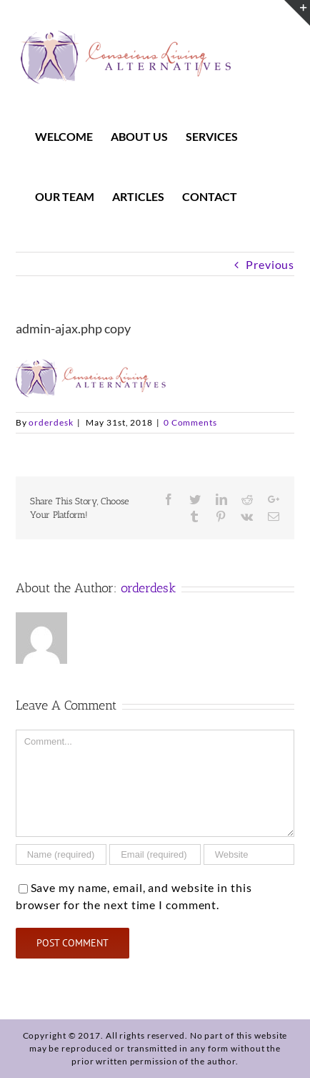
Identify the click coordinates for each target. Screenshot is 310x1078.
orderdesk (51, 422)
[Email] (155, 854)
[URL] (249, 854)
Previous (270, 264)
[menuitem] (73, 137)
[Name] (61, 854)
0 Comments (190, 422)
